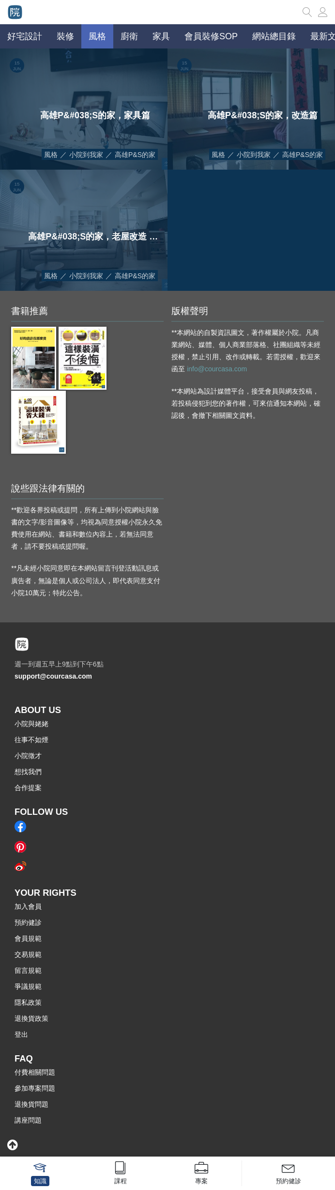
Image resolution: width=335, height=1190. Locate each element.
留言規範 (28, 970)
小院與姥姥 (31, 724)
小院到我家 (86, 155)
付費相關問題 (35, 1072)
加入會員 (28, 906)
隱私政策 (28, 1002)
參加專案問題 (35, 1088)
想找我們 (28, 772)
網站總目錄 (274, 36)
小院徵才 (28, 756)
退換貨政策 (31, 1018)
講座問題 (28, 1120)
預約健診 (28, 922)
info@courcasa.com (217, 369)
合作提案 (28, 788)
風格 (51, 155)
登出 (21, 1034)
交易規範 (28, 954)
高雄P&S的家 (135, 155)
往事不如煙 (31, 740)
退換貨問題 (31, 1104)
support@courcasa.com (53, 676)
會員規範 (28, 938)
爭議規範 (28, 986)
